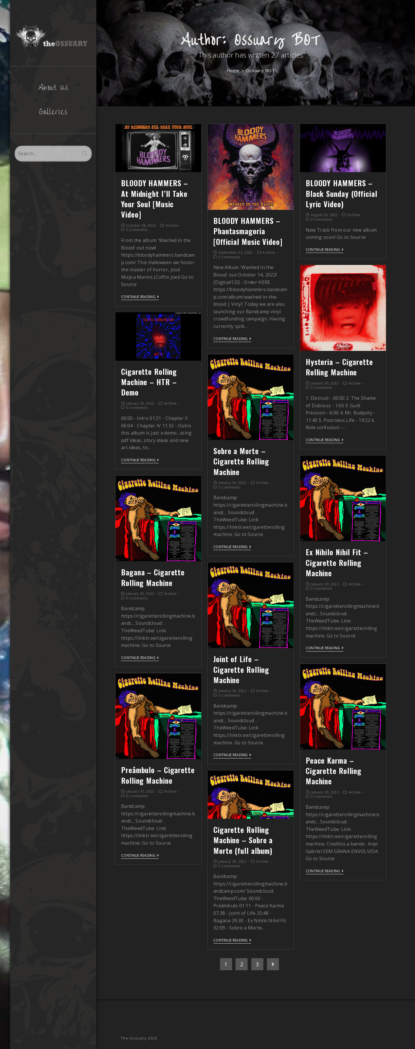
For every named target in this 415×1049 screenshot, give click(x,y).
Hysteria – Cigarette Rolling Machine (339, 367)
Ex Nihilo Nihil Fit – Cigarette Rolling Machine (337, 562)
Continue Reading (140, 297)
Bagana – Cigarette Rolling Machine (153, 577)
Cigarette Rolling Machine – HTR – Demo (149, 382)
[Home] (233, 70)
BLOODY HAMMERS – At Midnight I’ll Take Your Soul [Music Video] (154, 198)
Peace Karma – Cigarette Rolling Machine (334, 771)
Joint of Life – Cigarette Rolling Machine (241, 669)
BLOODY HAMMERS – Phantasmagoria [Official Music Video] (247, 231)
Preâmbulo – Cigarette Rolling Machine (158, 775)
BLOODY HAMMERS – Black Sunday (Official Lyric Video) (341, 193)
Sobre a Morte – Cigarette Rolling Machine (241, 461)
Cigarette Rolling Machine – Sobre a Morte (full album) (243, 840)
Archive (172, 225)
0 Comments (137, 229)
